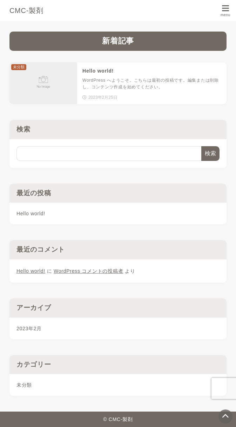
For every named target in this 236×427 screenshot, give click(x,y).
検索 (23, 129)
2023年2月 (29, 328)
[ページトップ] (225, 416)
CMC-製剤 (26, 10)
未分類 (24, 385)
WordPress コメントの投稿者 (88, 271)
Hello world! (30, 213)
